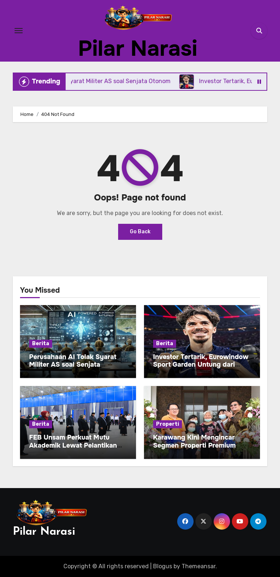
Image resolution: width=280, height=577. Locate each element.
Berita (40, 343)
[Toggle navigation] (18, 30)
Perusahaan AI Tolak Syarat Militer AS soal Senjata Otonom (72, 365)
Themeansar (198, 566)
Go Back (140, 232)
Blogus (162, 566)
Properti (167, 424)
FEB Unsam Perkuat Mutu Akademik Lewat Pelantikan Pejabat (73, 445)
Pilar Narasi (137, 48)
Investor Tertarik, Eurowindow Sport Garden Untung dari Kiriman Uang (201, 365)
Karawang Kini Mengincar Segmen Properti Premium (194, 441)
